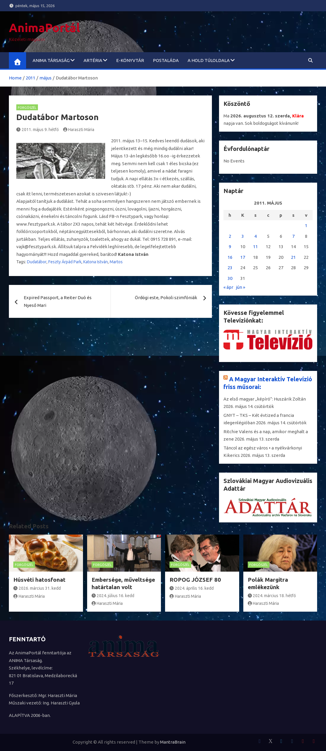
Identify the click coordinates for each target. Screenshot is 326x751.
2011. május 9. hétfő (37, 129)
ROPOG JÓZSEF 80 (195, 579)
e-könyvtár (130, 60)
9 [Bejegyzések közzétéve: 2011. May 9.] (230, 246)
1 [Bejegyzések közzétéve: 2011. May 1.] (306, 225)
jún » (240, 287)
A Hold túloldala (209, 60)
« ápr (228, 287)
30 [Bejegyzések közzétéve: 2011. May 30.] (230, 278)
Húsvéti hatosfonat (39, 579)
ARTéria (93, 60)
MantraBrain (173, 741)
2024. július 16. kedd (113, 595)
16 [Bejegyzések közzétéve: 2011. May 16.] (230, 257)
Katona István (95, 261)
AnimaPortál (44, 27)
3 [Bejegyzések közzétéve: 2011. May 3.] (243, 236)
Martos (116, 261)
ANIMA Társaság (51, 60)
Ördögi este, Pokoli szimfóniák (166, 297)
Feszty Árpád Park (65, 261)
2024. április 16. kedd (192, 588)
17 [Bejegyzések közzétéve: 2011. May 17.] (242, 257)
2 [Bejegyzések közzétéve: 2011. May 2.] (230, 236)
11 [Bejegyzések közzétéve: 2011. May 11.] (255, 246)
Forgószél (27, 107)
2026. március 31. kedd (37, 588)
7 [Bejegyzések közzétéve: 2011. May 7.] (293, 236)
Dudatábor (37, 261)
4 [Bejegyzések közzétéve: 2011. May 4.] (255, 236)
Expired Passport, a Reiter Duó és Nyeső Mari (58, 301)
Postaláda (166, 60)
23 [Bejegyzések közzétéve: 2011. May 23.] (230, 267)
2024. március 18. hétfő (272, 595)
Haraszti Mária (79, 129)
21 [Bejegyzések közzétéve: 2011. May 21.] (293, 257)
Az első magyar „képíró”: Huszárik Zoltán (264, 398)
